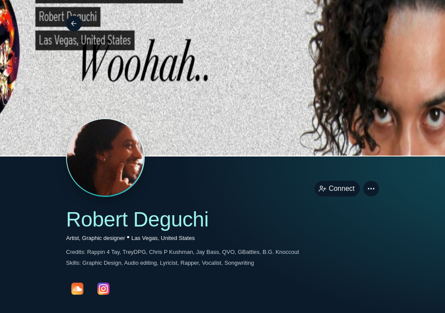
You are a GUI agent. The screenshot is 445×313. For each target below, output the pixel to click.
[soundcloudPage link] (77, 288)
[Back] (74, 23)
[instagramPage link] (103, 288)
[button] (371, 188)
